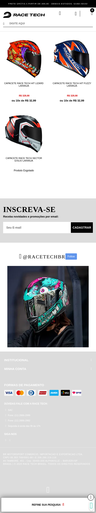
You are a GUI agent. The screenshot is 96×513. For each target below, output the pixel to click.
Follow (71, 256)
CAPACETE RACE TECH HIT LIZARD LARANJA (24, 84)
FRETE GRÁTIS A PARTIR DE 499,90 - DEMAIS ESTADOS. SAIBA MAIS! (48, 4)
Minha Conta (72, 13)
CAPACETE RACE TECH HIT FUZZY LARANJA (72, 84)
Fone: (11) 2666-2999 (17, 415)
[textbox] (51, 24)
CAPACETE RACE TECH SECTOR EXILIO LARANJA (24, 159)
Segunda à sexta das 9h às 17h (22, 425)
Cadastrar (82, 227)
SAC (9, 409)
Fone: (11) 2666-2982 (17, 420)
